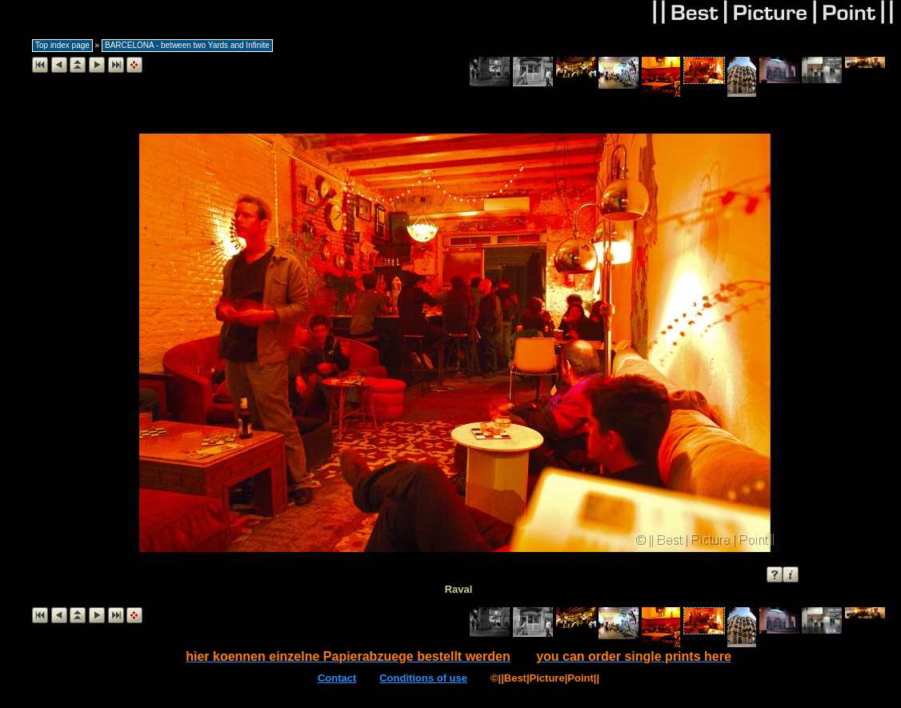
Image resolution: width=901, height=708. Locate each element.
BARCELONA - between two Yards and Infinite (187, 45)
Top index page (62, 45)
